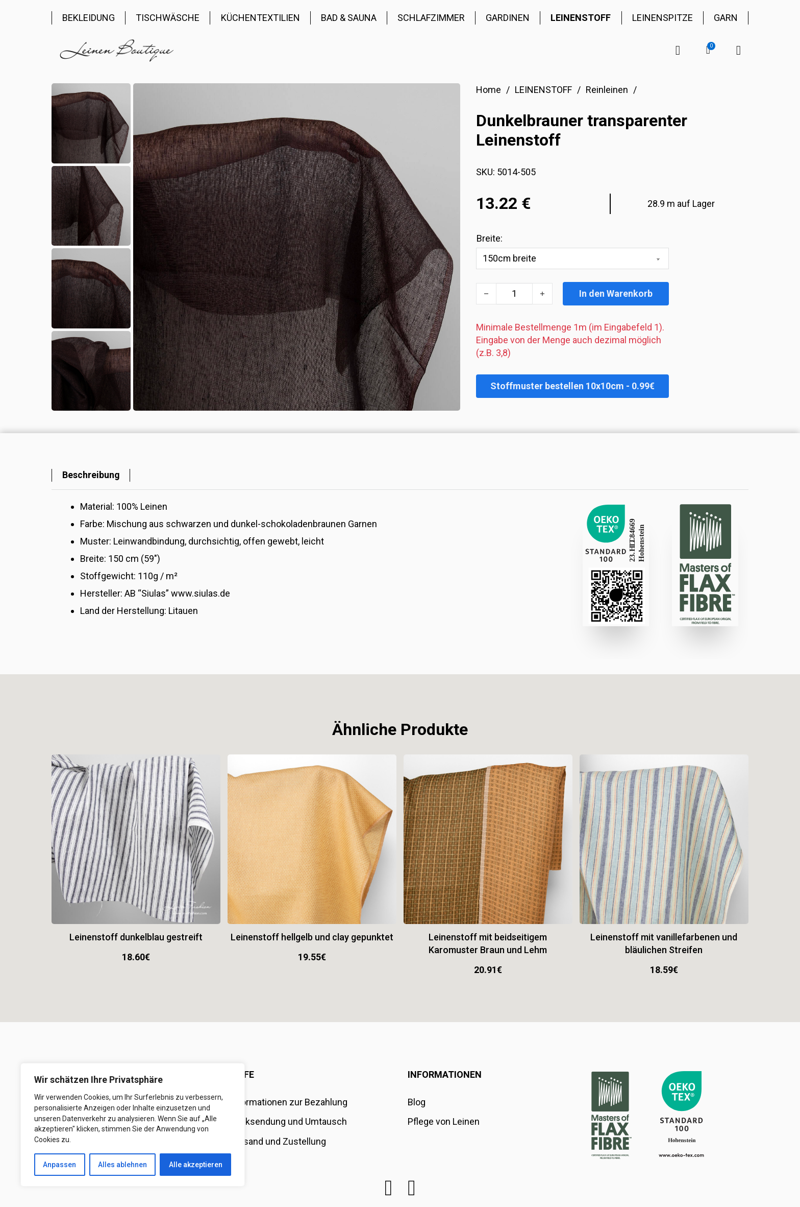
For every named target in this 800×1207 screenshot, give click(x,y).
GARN (726, 17)
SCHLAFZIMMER (431, 17)
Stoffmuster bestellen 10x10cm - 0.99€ (572, 386)
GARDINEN (508, 17)
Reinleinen (607, 89)
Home (488, 89)
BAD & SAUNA (349, 17)
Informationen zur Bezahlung (288, 1102)
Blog (417, 1102)
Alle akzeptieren (195, 1165)
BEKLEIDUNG (88, 17)
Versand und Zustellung (278, 1141)
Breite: (490, 238)
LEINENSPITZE (662, 17)
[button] (708, 50)
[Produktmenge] (514, 293)
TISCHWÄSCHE (167, 17)
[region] (132, 1125)
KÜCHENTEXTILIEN (260, 17)
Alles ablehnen (122, 1165)
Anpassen (59, 1165)
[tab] (91, 475)
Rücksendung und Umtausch (288, 1121)
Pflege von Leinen (444, 1121)
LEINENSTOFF (581, 17)
